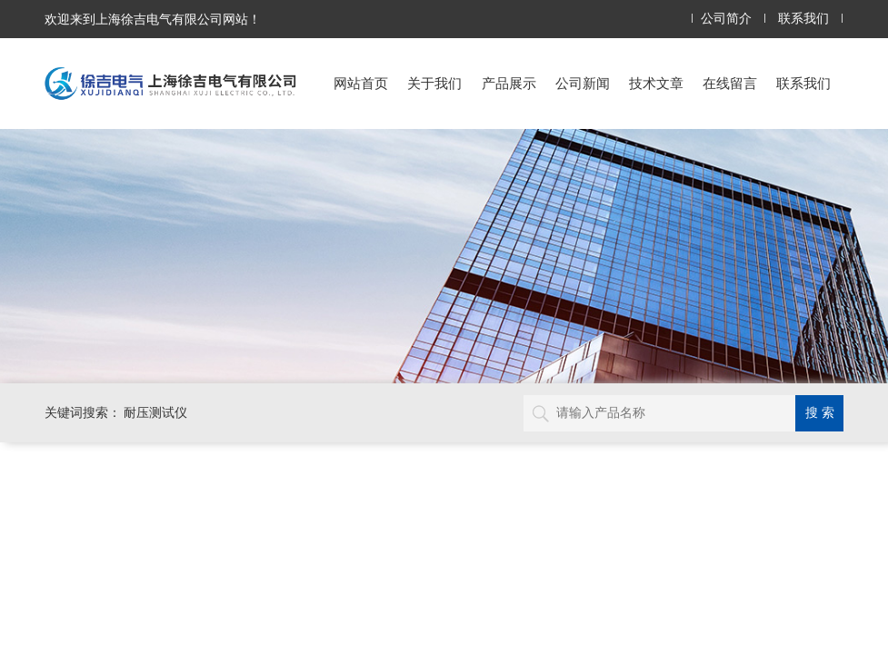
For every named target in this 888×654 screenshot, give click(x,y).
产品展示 (509, 83)
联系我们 (803, 19)
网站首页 (361, 83)
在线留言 (730, 83)
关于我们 (434, 83)
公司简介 (726, 19)
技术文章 (656, 83)
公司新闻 (582, 83)
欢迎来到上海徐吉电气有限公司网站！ (153, 19)
